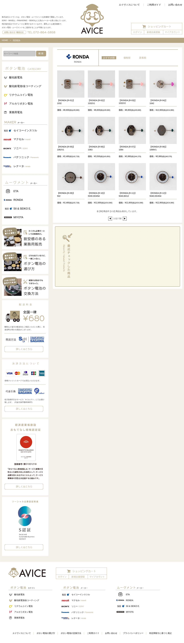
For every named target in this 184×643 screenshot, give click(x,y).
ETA (16, 191)
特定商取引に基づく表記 (160, 633)
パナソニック (26, 157)
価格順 (126, 58)
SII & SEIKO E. (22, 208)
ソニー (21, 148)
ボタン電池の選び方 (46, 633)
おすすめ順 (109, 58)
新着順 (142, 58)
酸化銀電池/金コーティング (25, 86)
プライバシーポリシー (133, 633)
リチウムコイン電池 (21, 94)
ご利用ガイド (154, 4)
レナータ (22, 166)
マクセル (22, 139)
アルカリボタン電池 (21, 103)
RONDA (18, 199)
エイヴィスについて (129, 4)
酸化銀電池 (15, 77)
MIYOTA (18, 217)
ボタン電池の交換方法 (71, 633)
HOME (5, 40)
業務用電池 (15, 112)
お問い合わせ (111, 633)
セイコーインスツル (25, 130)
